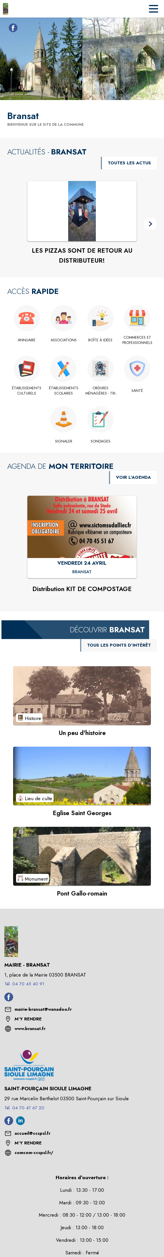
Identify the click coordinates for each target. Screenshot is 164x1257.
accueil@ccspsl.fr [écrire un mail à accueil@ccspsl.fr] (32, 1133)
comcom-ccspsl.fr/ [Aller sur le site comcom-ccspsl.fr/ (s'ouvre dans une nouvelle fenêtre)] (34, 1152)
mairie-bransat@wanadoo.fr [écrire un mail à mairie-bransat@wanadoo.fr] (43, 1009)
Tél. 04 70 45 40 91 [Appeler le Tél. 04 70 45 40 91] (24, 984)
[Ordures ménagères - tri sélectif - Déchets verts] (101, 390)
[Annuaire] (27, 340)
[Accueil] (5, 9)
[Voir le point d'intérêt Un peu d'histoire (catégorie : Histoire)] (82, 695)
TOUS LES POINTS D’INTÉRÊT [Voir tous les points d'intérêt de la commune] (119, 645)
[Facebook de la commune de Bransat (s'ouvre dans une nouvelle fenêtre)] (11, 29)
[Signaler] (64, 441)
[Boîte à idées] (101, 340)
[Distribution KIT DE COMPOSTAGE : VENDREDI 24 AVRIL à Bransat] (82, 572)
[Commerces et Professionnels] (137, 340)
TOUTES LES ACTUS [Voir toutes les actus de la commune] (129, 163)
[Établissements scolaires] (64, 390)
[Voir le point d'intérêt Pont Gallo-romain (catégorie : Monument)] (82, 856)
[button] (150, 224)
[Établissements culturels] (27, 390)
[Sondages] (101, 441)
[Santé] (137, 390)
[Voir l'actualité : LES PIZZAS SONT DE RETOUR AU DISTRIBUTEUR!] (82, 211)
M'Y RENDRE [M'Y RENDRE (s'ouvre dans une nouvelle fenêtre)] (28, 1019)
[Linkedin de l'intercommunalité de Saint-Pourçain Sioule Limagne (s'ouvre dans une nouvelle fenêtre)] (20, 1123)
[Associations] (64, 340)
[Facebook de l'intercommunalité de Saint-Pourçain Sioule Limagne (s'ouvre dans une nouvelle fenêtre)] (8, 1123)
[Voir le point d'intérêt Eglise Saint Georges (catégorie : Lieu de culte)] (82, 776)
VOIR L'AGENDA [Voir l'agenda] (133, 477)
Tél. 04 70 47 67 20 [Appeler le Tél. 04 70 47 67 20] (24, 1108)
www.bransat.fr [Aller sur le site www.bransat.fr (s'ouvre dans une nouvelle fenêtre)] (30, 1028)
